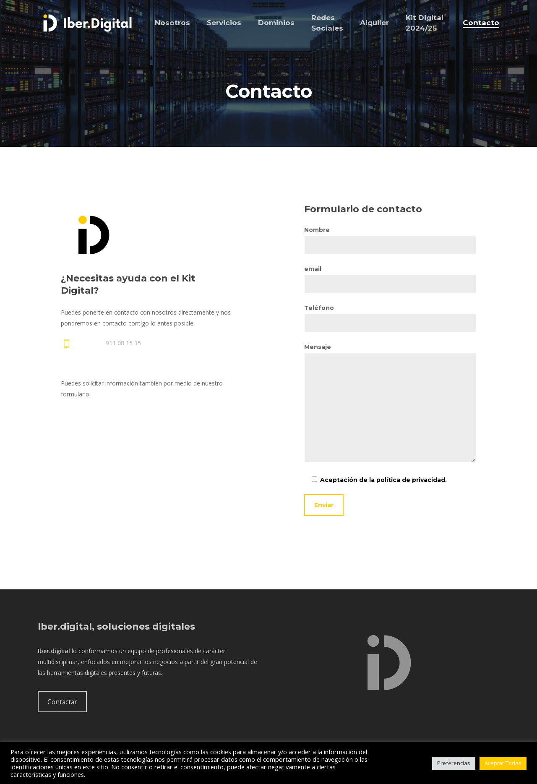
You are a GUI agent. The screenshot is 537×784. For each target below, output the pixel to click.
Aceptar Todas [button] (503, 763)
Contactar (62, 701)
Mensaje (390, 404)
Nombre (390, 240)
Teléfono (390, 318)
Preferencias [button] (453, 763)
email (390, 279)
